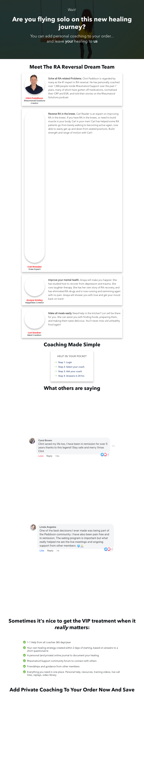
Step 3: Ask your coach (70, 371)
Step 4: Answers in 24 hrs (71, 376)
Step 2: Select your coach (71, 366)
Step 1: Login (65, 362)
